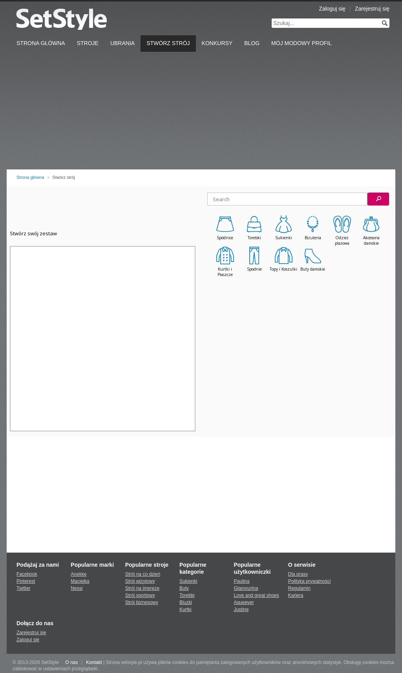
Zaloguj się (332, 8)
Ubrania (122, 43)
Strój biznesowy (141, 602)
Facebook (26, 574)
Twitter (23, 588)
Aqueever (244, 602)
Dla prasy (298, 574)
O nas (71, 662)
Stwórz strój (168, 43)
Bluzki (185, 602)
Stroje (88, 43)
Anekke (78, 574)
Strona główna (30, 177)
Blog (251, 43)
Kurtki (185, 609)
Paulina (241, 581)
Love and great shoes (256, 595)
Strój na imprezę (142, 588)
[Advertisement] (201, 111)
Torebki (187, 595)
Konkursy (217, 43)
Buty (184, 588)
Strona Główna (40, 43)
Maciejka (80, 581)
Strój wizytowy (140, 581)
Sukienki (188, 581)
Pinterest (25, 581)
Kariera (295, 595)
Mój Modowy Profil (301, 43)
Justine (241, 609)
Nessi (76, 588)
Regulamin (299, 588)
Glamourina (246, 588)
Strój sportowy (140, 595)
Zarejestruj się (372, 8)
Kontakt (94, 662)
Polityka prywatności (309, 581)
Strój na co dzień (142, 574)
